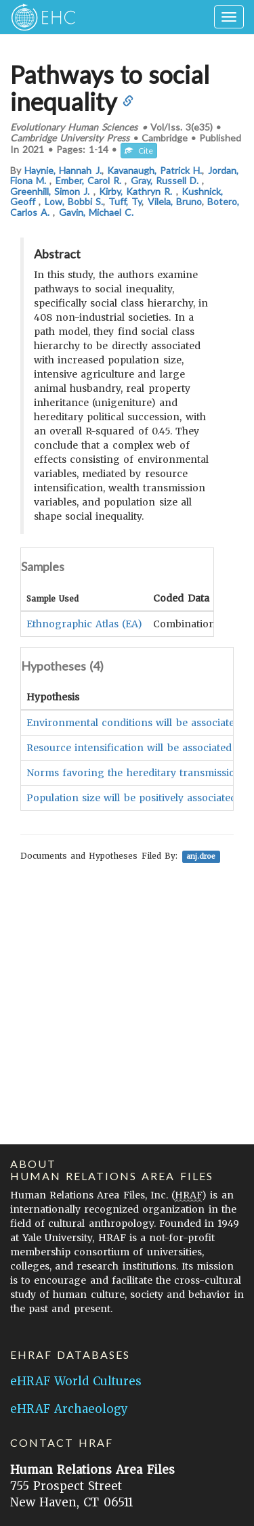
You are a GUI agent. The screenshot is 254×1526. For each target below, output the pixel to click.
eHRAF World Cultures (76, 1381)
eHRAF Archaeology (69, 1408)
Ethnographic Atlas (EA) (84, 624)
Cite (139, 150)
